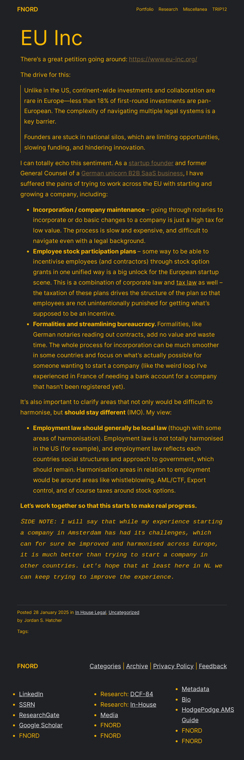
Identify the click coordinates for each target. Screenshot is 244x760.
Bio (186, 695)
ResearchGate (39, 711)
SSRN (27, 700)
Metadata (195, 685)
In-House (143, 700)
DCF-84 (141, 690)
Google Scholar (41, 721)
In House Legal (90, 608)
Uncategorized (124, 608)
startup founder (151, 163)
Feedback (213, 662)
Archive (137, 662)
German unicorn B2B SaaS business (132, 173)
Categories (105, 662)
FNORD (27, 9)
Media (109, 711)
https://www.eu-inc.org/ (163, 59)
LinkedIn (31, 690)
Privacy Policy (173, 662)
